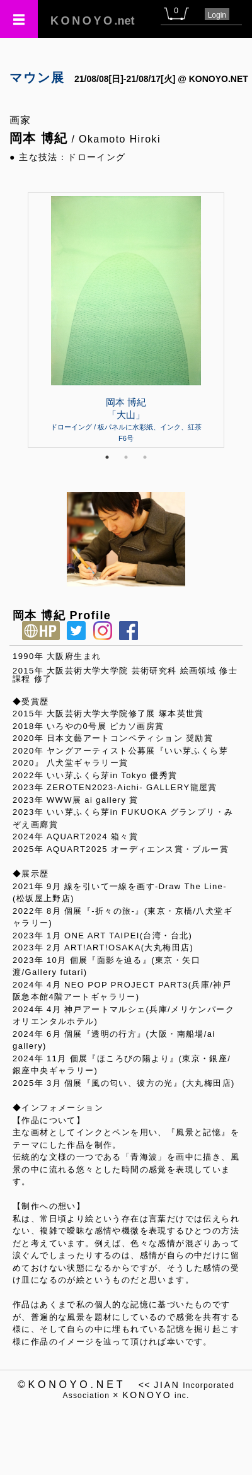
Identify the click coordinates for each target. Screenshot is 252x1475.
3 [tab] (145, 457)
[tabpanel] (126, 319)
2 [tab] (126, 457)
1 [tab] (107, 457)
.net (92, 21)
